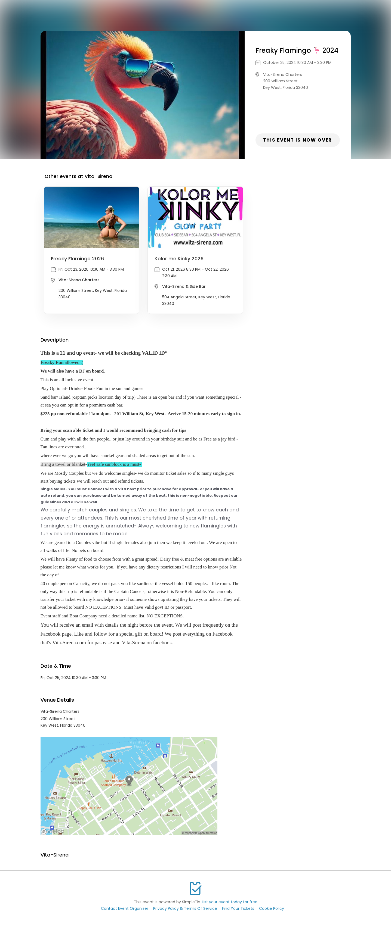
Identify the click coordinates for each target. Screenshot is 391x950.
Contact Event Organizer (124, 908)
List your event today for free (229, 902)
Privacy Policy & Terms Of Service (185, 908)
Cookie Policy (271, 908)
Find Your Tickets (238, 908)
